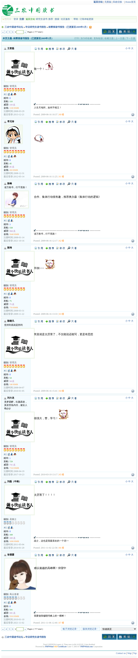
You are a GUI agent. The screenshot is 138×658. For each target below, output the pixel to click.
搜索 (57, 19)
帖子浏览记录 (70, 629)
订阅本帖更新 (86, 19)
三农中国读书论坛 (14, 27)
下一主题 (130, 38)
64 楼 (61, 391)
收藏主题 (109, 38)
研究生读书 (41, 19)
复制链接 (98, 38)
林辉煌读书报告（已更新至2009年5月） (68, 27)
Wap (129, 653)
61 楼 (61, 176)
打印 (76, 38)
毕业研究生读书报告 (35, 27)
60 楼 (61, 114)
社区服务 (66, 19)
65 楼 (61, 474)
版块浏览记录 (90, 629)
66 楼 (61, 547)
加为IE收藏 (86, 38)
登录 (16, 19)
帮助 (76, 19)
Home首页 (130, 2)
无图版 (107, 2)
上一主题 (120, 38)
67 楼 (61, 622)
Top (135, 653)
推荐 (50, 19)
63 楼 (61, 314)
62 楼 (61, 240)
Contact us (121, 653)
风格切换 (118, 2)
